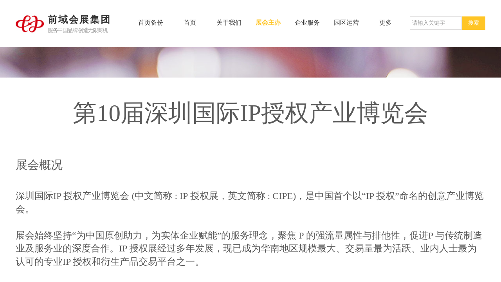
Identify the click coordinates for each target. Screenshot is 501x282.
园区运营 (346, 22)
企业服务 (307, 22)
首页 (190, 22)
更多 (385, 22)
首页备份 (150, 22)
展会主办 (268, 22)
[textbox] (436, 23)
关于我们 (228, 22)
